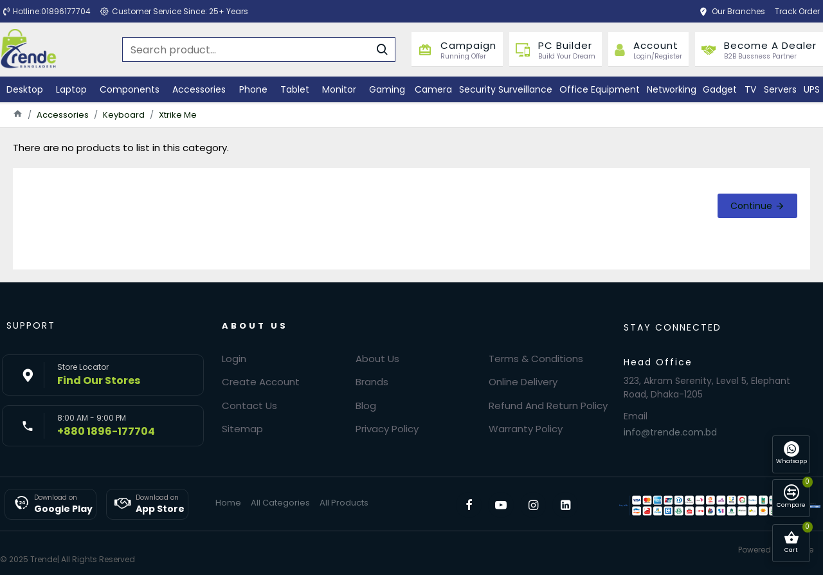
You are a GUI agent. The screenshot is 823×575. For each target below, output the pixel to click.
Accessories (63, 115)
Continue (751, 205)
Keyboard (124, 115)
